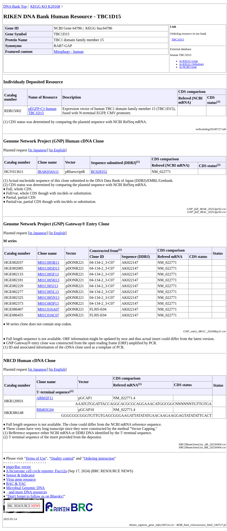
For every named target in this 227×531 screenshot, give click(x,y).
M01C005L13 (48, 292)
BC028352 (99, 172)
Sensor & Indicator (20, 475)
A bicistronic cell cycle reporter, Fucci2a (36, 471)
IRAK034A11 (48, 172)
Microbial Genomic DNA (25, 488)
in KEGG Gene (188, 61)
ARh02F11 (45, 398)
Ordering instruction (99, 458)
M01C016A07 (48, 309)
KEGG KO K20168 (45, 6)
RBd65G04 (45, 410)
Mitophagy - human (68, 52)
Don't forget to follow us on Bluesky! (36, 496)
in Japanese (37, 150)
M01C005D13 (48, 268)
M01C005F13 (48, 274)
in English (57, 150)
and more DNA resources (28, 492)
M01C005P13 (48, 303)
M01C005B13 (48, 262)
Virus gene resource (21, 479)
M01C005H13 (48, 280)
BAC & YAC (16, 484)
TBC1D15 (177, 39)
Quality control (62, 458)
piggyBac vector (18, 467)
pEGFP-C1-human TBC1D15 (42, 111)
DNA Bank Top (15, 6)
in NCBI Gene (188, 67)
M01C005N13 (48, 298)
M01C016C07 (48, 315)
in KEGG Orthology (191, 64)
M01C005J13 (48, 286)
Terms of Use (36, 458)
